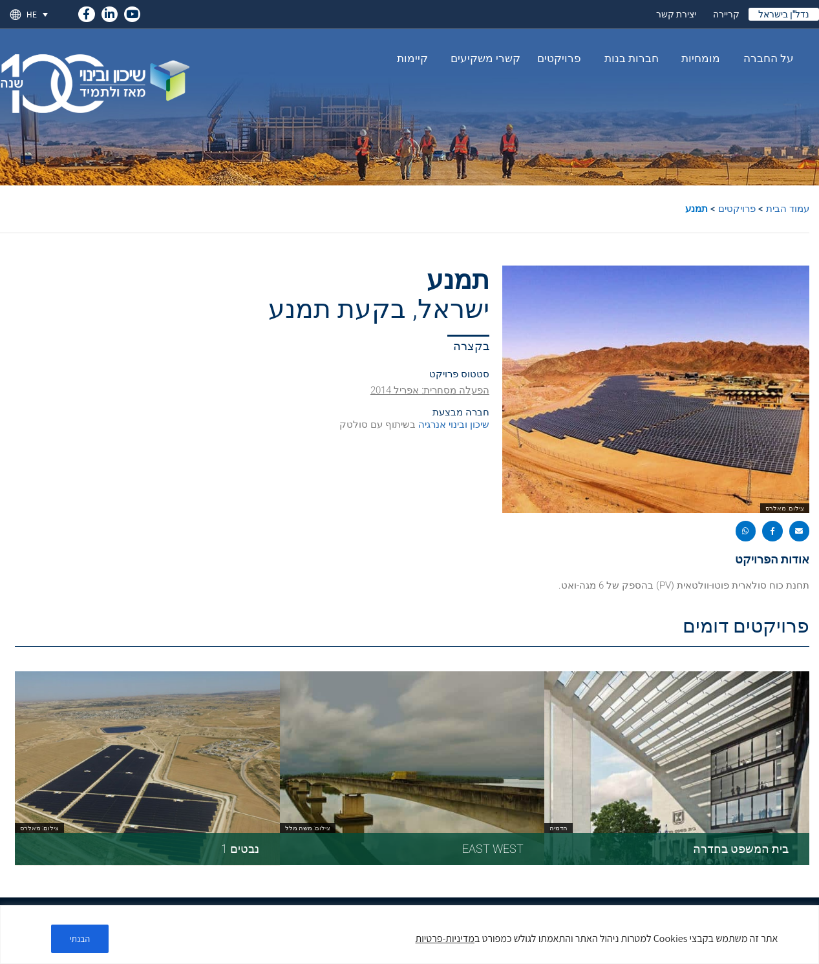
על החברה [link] (765, 58)
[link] (86, 11)
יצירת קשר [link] (676, 14)
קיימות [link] (412, 58)
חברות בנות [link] (628, 58)
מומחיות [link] (697, 58)
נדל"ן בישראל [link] (783, 14)
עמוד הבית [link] (787, 209)
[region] (409, 934)
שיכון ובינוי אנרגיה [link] (452, 424)
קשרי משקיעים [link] (482, 58)
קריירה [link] (726, 14)
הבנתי (80, 939)
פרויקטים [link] (559, 58)
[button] (799, 531)
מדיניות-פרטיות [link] (445, 938)
